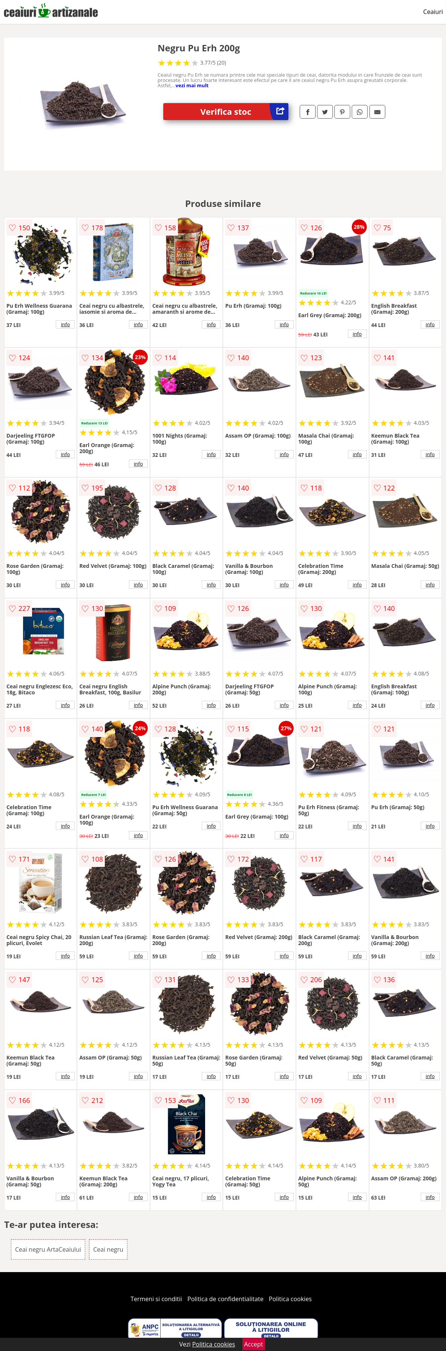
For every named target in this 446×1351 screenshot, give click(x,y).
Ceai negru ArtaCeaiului (48, 1249)
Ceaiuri (433, 12)
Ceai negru (108, 1249)
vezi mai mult (192, 85)
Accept (253, 1344)
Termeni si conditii (156, 1299)
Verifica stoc (245, 111)
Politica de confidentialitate (225, 1299)
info (65, 324)
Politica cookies (290, 1299)
